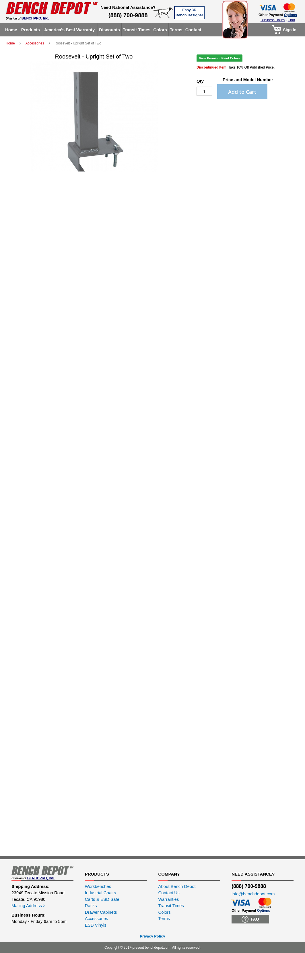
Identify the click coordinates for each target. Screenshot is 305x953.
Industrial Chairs (100, 892)
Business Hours (273, 20)
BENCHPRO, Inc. (35, 18)
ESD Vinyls (95, 925)
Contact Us (169, 892)
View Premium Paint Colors (219, 58)
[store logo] (52, 8)
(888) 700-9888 (128, 15)
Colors (164, 912)
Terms (164, 918)
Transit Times (171, 905)
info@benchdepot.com (253, 893)
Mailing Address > (28, 905)
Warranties (168, 899)
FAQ (250, 919)
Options (290, 15)
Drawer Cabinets (101, 912)
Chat (291, 20)
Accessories (35, 43)
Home (11, 43)
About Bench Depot (177, 886)
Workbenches (98, 886)
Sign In (289, 30)
